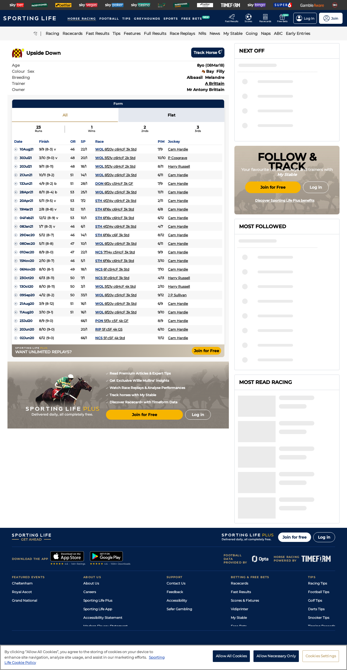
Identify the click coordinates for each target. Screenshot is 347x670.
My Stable (239, 564)
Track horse (208, 52)
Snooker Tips (318, 564)
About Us (91, 530)
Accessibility (177, 547)
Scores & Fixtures (245, 547)
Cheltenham (22, 530)
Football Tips (318, 538)
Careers (89, 538)
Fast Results (241, 538)
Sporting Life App (97, 556)
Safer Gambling (179, 556)
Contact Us (176, 530)
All (65, 115)
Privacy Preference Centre (120, 621)
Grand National (24, 547)
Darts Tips (316, 556)
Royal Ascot (22, 538)
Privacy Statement (85, 621)
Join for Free (206, 350)
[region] (173, 657)
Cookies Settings (320, 656)
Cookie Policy (153, 621)
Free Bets (239, 573)
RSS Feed (91, 581)
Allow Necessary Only (276, 656)
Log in (324, 483)
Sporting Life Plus (97, 547)
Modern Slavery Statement (105, 573)
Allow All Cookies (231, 656)
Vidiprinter (239, 556)
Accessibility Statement (102, 564)
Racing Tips (317, 530)
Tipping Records (321, 573)
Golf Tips (315, 547)
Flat (171, 115)
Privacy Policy (57, 621)
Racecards (239, 530)
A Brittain (214, 83)
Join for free (295, 483)
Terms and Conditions (27, 621)
